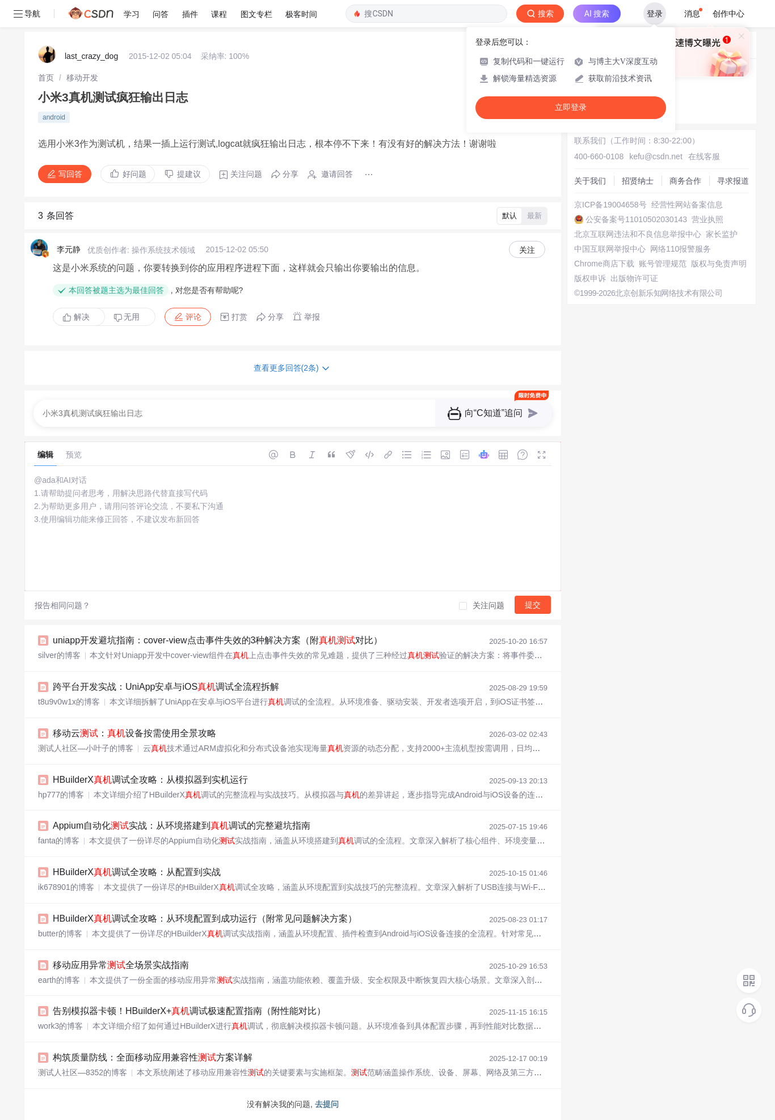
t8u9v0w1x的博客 (69, 701)
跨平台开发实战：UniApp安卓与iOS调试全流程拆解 (166, 686)
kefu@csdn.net (656, 156)
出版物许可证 (634, 278)
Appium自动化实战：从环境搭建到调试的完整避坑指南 (181, 825)
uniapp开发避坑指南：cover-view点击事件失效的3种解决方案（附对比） (217, 640)
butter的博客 (60, 933)
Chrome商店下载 (604, 263)
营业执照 (707, 219)
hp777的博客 (61, 794)
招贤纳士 (638, 180)
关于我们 (590, 180)
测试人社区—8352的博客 (82, 1072)
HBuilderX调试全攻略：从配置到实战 (137, 872)
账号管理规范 (662, 263)
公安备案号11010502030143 (636, 219)
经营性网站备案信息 (687, 204)
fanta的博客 (58, 840)
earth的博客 (59, 980)
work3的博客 (60, 1025)
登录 (655, 13)
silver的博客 (59, 655)
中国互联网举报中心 (610, 248)
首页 (46, 77)
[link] (46, 77)
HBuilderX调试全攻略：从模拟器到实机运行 (150, 779)
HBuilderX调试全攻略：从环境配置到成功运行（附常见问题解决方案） (205, 918)
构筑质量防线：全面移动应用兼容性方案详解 (152, 1057)
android (54, 117)
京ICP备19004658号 (610, 204)
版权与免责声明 (719, 263)
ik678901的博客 (66, 887)
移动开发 (82, 77)
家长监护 (722, 234)
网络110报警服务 (680, 248)
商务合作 (685, 180)
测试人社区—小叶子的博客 (85, 748)
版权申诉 (590, 278)
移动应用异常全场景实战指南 (121, 965)
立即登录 (571, 107)
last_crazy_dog (91, 56)
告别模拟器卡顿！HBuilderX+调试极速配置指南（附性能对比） (189, 1011)
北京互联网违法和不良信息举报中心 (637, 234)
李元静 (69, 249)
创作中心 (728, 13)
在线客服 (704, 156)
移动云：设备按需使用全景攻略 (134, 733)
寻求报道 (733, 180)
